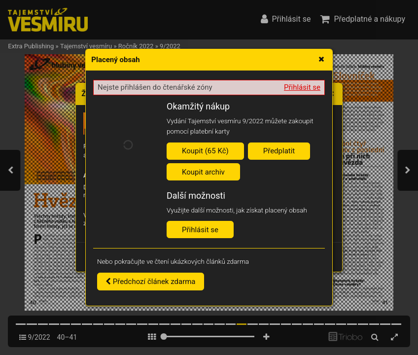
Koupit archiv (203, 172)
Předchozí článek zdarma (150, 281)
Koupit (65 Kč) (205, 150)
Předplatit (279, 150)
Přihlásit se (302, 87)
